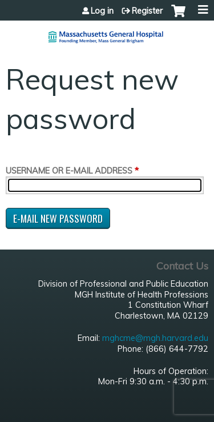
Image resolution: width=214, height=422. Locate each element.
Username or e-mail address (69, 171)
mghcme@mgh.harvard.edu (155, 338)
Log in (102, 11)
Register (147, 11)
